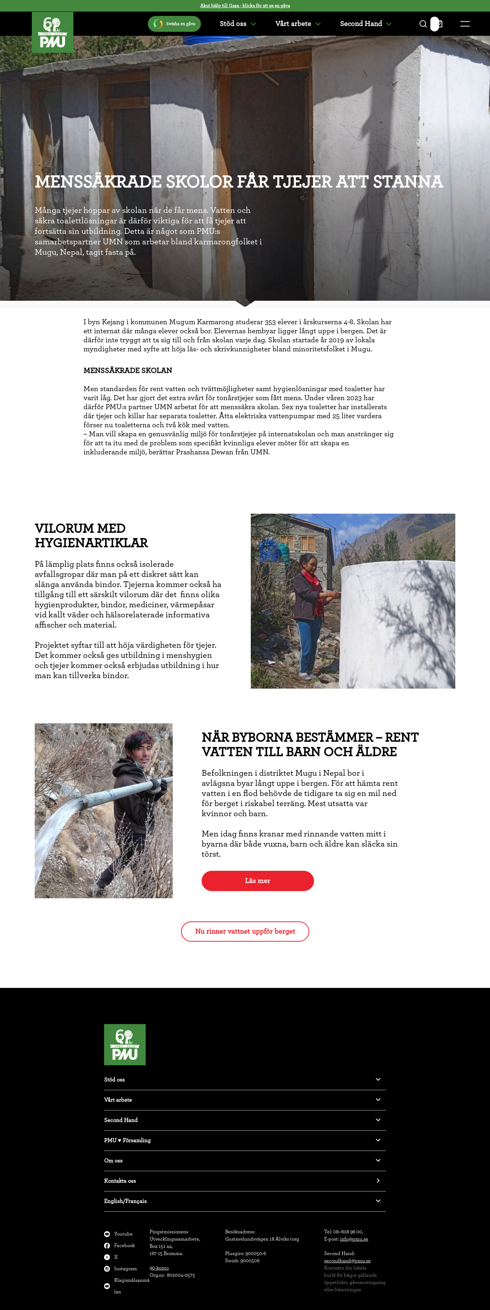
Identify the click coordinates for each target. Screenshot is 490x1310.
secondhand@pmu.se (347, 1260)
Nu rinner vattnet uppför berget (245, 931)
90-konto (159, 1268)
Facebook (124, 1245)
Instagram (125, 1268)
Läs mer (257, 881)
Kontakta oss (120, 1181)
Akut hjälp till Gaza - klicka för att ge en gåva (245, 6)
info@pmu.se (354, 1239)
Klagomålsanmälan (132, 1286)
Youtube (123, 1234)
